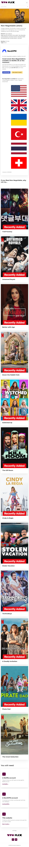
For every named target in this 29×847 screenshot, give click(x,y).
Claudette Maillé (21, 36)
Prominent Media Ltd (16, 845)
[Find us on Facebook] (13, 839)
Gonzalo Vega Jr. (13, 38)
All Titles (14, 830)
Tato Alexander (21, 35)
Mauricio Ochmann (7, 35)
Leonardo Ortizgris (13, 36)
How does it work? (17, 72)
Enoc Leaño (15, 35)
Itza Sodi (20, 38)
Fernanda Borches (5, 38)
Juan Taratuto (8, 33)
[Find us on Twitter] (16, 839)
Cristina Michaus (4, 36)
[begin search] (28, 7)
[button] (27, 2)
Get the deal (6, 72)
